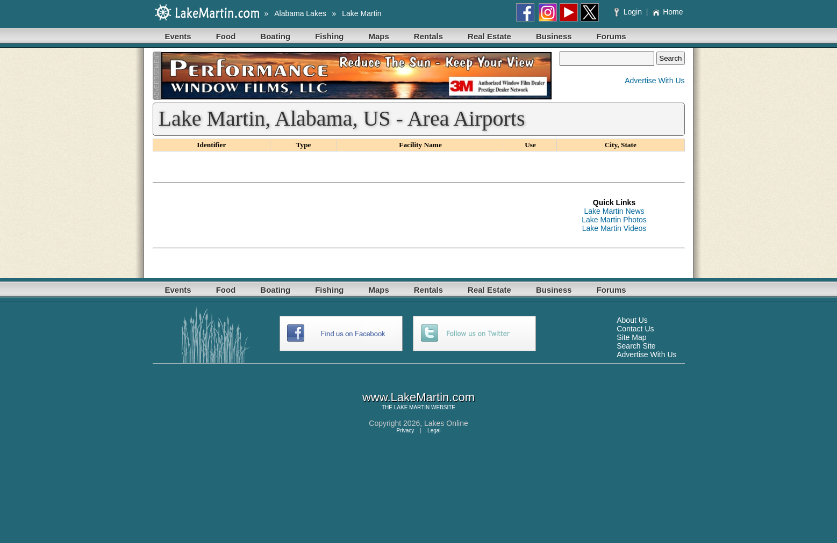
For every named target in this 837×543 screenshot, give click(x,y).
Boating (275, 36)
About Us (632, 320)
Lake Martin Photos (614, 219)
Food (226, 36)
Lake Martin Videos (614, 228)
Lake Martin (361, 13)
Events (178, 36)
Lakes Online (446, 423)
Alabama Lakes (300, 13)
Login (629, 12)
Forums (611, 36)
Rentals (428, 36)
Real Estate (489, 36)
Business (554, 36)
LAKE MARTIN (412, 407)
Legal (433, 430)
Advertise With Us (654, 80)
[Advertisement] (348, 215)
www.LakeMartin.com (418, 397)
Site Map (631, 337)
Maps (379, 36)
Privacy (405, 430)
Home (667, 12)
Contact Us (635, 328)
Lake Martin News (614, 211)
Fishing (329, 36)
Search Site (636, 346)
